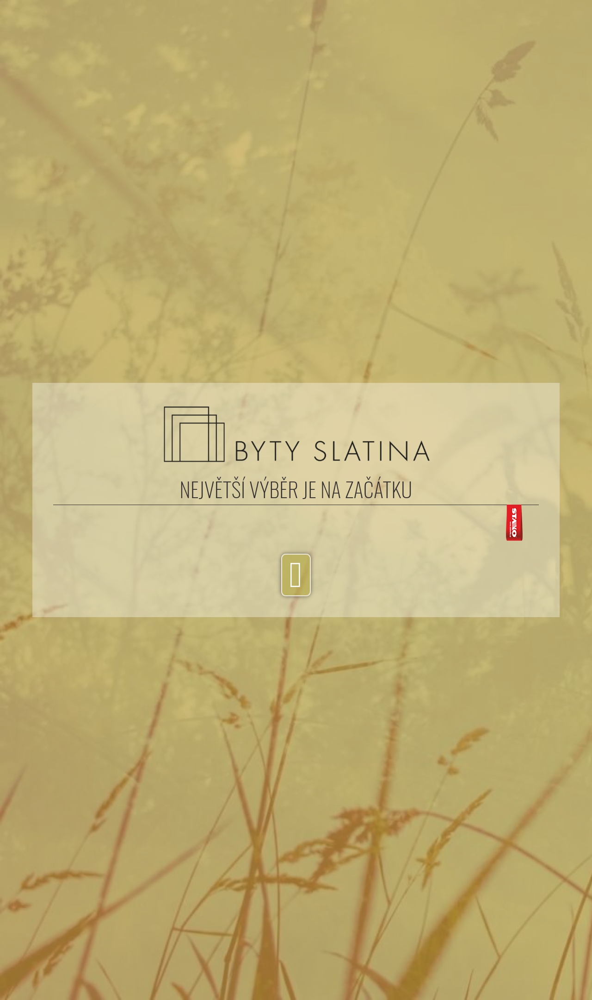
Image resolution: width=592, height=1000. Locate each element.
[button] (295, 575)
